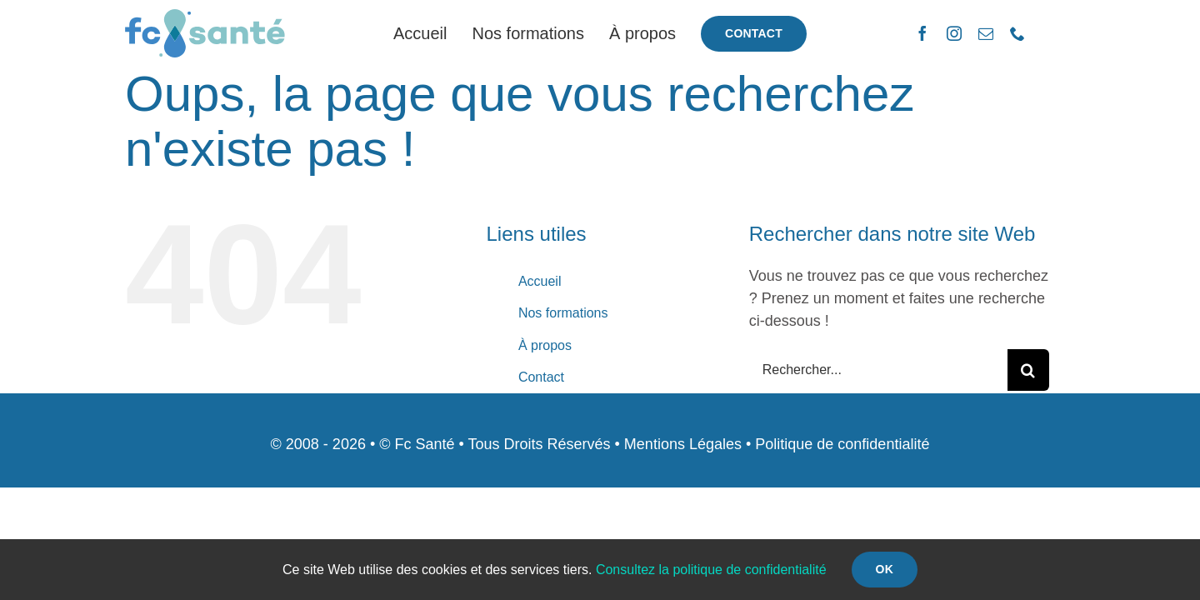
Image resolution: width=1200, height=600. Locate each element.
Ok (884, 569)
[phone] (1017, 33)
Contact (541, 377)
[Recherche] (1028, 370)
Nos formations (563, 313)
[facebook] (922, 33)
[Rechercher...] (878, 370)
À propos (545, 345)
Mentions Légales (683, 444)
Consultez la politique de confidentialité (711, 569)
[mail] (985, 33)
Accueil (540, 281)
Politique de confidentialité (842, 444)
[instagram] (954, 33)
